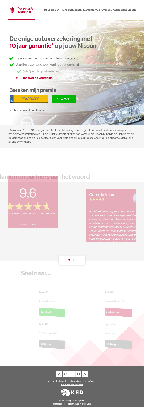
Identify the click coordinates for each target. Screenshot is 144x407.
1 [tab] (70, 260)
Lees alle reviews (25, 221)
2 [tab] (74, 260)
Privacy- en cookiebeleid (72, 384)
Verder (65, 98)
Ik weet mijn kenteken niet (30, 109)
